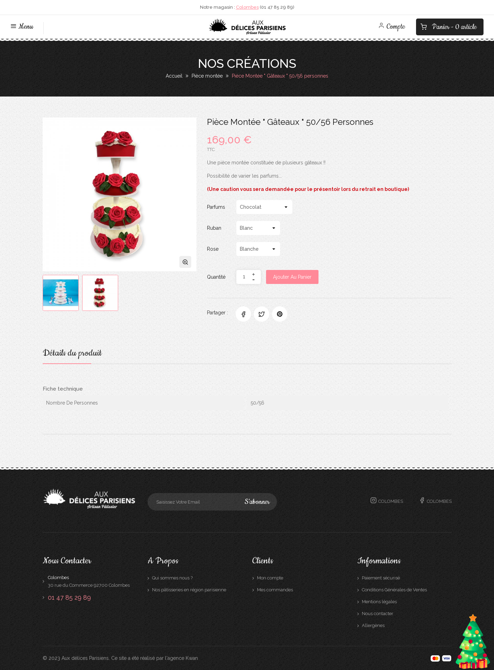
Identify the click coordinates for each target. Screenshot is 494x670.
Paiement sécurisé (381, 577)
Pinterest (279, 314)
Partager (243, 314)
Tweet (261, 314)
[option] (60, 293)
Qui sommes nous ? (172, 577)
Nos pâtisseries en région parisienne (189, 589)
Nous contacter (377, 613)
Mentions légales (379, 601)
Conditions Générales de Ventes (394, 589)
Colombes (247, 7)
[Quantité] (244, 277)
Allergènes (373, 625)
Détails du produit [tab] (72, 354)
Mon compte (270, 577)
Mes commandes (275, 589)
